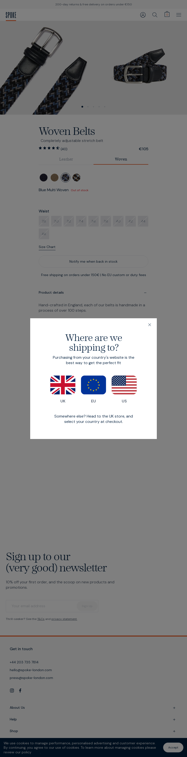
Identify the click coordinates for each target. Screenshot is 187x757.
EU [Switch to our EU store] (93, 389)
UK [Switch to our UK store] (63, 389)
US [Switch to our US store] (124, 389)
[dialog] (93, 378)
